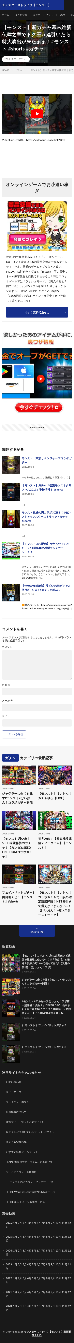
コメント (7, 647)
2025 (9, 1236)
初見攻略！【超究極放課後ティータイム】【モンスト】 (55, 843)
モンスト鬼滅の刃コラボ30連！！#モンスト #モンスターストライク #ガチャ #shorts (46, 516)
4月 (29, 1222)
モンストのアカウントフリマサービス (31, 1181)
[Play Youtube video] (37, 114)
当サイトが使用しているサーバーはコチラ (30, 1132)
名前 (6, 685)
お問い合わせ (13, 1081)
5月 (34, 1222)
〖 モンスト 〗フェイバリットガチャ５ (44, 1025)
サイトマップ (13, 1092)
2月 (20, 1222)
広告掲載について (16, 1112)
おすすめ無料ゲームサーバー (22, 1152)
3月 (24, 1222)
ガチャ (49, 14)
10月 (58, 1236)
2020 (9, 1306)
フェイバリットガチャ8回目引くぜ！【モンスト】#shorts (18, 897)
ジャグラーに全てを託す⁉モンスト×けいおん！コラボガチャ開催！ (19, 798)
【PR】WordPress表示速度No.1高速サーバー (32, 1192)
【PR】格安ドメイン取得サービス (25, 1201)
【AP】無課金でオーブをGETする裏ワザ (29, 1161)
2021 (9, 1292)
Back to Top (37, 931)
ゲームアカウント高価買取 (21, 1172)
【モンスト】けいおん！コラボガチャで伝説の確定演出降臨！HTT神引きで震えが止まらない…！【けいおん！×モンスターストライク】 (55, 904)
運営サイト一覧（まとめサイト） (25, 1121)
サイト (6, 716)
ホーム (5, 14)
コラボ (36, 14)
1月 (15, 1222)
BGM (62, 14)
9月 (53, 1236)
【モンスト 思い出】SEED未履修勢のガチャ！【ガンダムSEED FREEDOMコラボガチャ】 (17, 847)
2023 (9, 1264)
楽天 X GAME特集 (16, 1141)
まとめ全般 (21, 14)
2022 (9, 1278)
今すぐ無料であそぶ (37, 312)
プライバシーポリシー (19, 1101)
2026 (9, 1222)
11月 (64, 1236)
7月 (43, 1236)
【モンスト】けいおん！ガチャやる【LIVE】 (55, 796)
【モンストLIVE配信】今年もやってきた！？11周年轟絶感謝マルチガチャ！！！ (45, 548)
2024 (9, 1250)
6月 (39, 1236)
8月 (48, 1236)
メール (7, 700)
